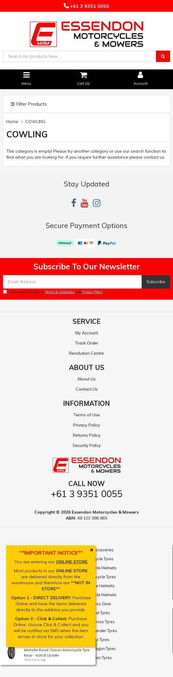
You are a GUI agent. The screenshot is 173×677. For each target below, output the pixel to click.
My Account (86, 333)
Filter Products (29, 104)
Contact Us (87, 389)
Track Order (86, 343)
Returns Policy (86, 435)
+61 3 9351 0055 (89, 6)
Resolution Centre (86, 353)
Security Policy (87, 445)
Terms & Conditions (60, 292)
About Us (86, 379)
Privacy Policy (92, 292)
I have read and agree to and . (53, 292)
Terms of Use (87, 415)
